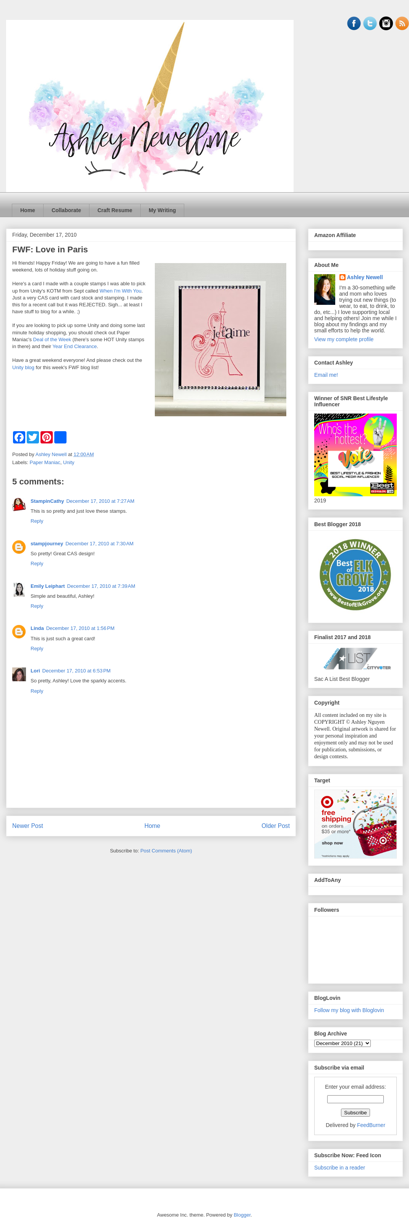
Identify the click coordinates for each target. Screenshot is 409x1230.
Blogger (242, 1215)
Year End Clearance (74, 346)
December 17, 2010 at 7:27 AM (100, 501)
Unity (69, 462)
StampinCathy (47, 501)
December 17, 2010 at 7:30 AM (99, 543)
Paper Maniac (45, 462)
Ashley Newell (365, 277)
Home (27, 210)
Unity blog (23, 367)
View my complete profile (343, 339)
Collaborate (66, 210)
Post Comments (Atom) (166, 851)
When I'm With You (120, 291)
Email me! (326, 375)
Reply (37, 521)
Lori (35, 671)
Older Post (275, 826)
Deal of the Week (52, 339)
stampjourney (47, 543)
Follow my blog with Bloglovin (349, 1010)
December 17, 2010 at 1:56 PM (80, 628)
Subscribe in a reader (339, 1168)
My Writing (162, 210)
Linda (37, 628)
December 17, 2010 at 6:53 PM (76, 671)
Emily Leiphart (48, 586)
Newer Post (27, 826)
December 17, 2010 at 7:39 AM (101, 586)
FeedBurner (371, 1125)
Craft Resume (114, 210)
